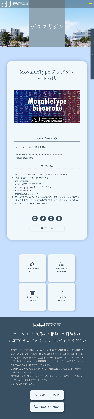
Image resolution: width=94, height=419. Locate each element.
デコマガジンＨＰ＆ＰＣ (61, 296)
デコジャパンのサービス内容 (61, 268)
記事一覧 (47, 228)
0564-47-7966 (63, 396)
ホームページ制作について (32, 268)
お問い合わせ (31, 396)
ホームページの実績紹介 (33, 296)
